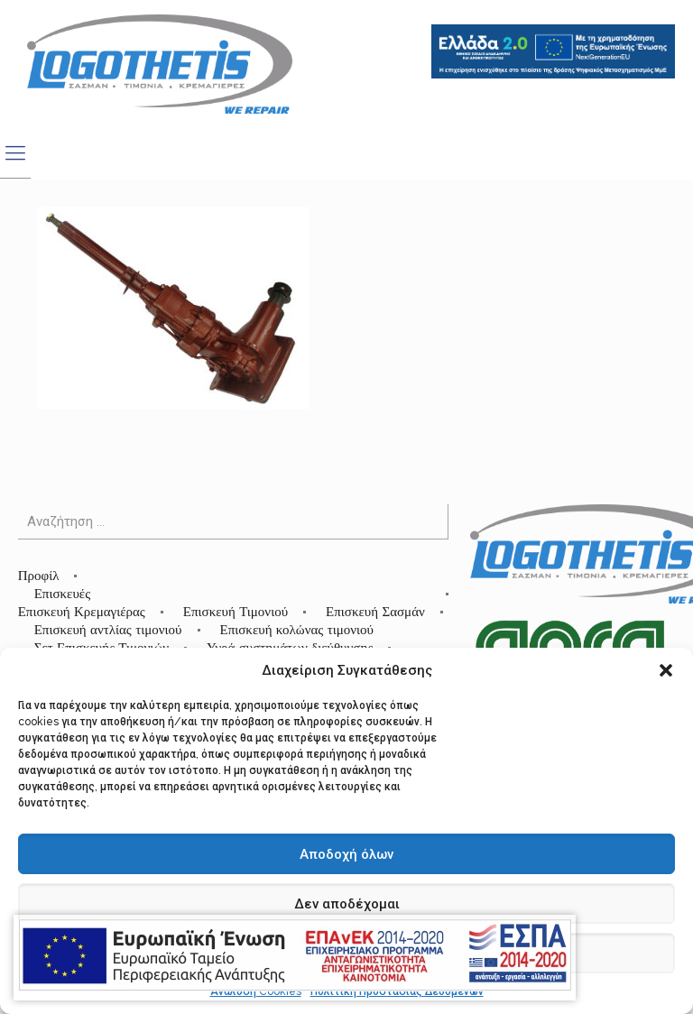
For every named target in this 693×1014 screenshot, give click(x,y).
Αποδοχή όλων (346, 854)
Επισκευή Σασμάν (375, 611)
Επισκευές (62, 593)
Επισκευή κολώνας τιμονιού (297, 629)
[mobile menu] (15, 152)
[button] (666, 670)
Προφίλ (39, 575)
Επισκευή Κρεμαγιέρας (81, 611)
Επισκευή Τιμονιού (235, 611)
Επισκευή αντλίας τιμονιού (108, 629)
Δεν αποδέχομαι (347, 904)
